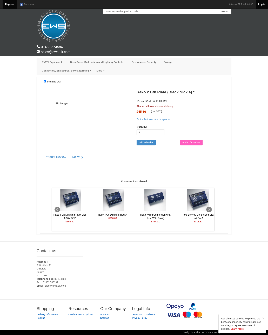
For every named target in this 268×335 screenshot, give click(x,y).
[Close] (263, 318)
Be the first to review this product (154, 119)
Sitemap (104, 318)
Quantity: (142, 127)
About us (105, 314)
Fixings (170, 63)
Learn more (237, 328)
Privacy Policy (139, 318)
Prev (57, 209)
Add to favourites (191, 142)
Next (209, 209)
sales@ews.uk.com (55, 285)
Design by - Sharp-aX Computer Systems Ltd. (207, 332)
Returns (41, 318)
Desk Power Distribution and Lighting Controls (99, 63)
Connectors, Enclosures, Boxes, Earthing (67, 71)
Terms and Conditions (143, 314)
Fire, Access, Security (145, 63)
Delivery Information (47, 314)
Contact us (46, 250)
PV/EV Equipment (54, 63)
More (101, 71)
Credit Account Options (80, 314)
